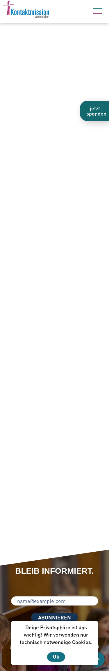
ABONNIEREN (54, 617)
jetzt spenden (96, 111)
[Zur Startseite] (42, 10)
